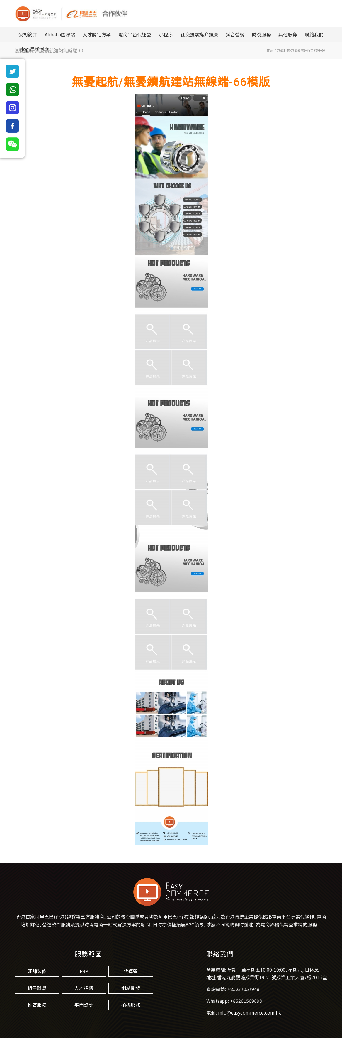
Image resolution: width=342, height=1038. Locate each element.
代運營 (131, 971)
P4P (84, 971)
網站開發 (130, 987)
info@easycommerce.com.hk (249, 1012)
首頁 (269, 50)
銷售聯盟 (37, 987)
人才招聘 (83, 987)
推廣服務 (37, 1004)
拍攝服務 (130, 1004)
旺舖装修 (37, 971)
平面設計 (83, 1004)
